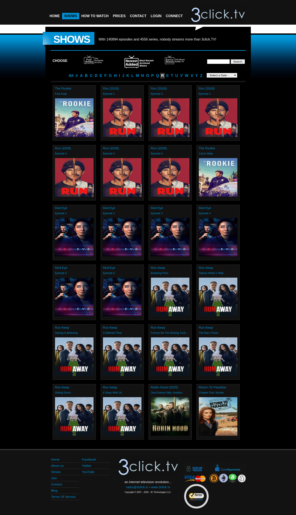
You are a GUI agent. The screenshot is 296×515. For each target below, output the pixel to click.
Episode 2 (205, 93)
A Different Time (112, 332)
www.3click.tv (160, 487)
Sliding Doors (63, 392)
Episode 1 (109, 93)
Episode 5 (109, 153)
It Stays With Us (112, 392)
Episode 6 (157, 153)
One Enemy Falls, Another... (167, 392)
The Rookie (63, 88)
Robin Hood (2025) (164, 387)
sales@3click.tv (137, 487)
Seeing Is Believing (66, 332)
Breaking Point (159, 273)
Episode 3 (157, 93)
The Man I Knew (208, 332)
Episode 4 (61, 153)
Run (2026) (111, 88)
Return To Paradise (212, 387)
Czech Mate (206, 153)
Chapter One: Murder (211, 392)
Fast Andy (61, 93)
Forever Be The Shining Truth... (169, 332)
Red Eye (61, 208)
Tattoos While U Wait (211, 273)
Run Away (158, 267)
